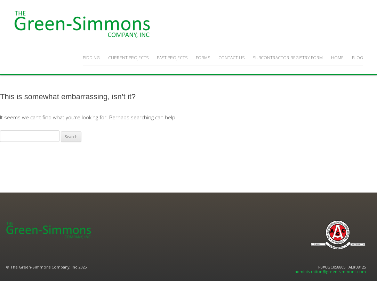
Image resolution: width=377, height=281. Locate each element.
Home (337, 58)
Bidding (91, 58)
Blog (357, 58)
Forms (203, 58)
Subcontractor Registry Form (288, 58)
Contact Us (231, 58)
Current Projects (128, 58)
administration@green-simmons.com (330, 271)
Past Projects (172, 58)
